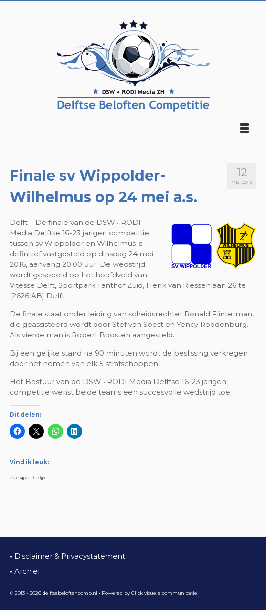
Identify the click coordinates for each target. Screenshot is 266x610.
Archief (25, 571)
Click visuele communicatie (164, 593)
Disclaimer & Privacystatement (67, 555)
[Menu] (244, 129)
